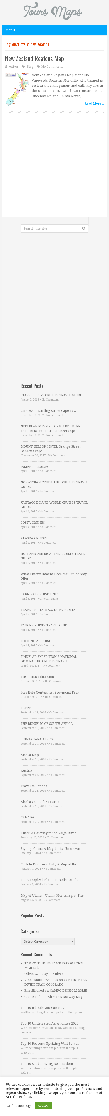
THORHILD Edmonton (37, 677)
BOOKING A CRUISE (36, 641)
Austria (26, 770)
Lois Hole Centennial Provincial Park (50, 692)
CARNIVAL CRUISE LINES (40, 594)
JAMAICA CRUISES (35, 466)
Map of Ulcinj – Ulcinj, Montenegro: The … (54, 895)
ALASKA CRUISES (34, 538)
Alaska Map (30, 755)
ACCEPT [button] (43, 1105)
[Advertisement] (54, 173)
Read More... (94, 103)
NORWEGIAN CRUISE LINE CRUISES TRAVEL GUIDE (54, 484)
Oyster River (53, 974)
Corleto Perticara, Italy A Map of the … (51, 864)
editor (14, 66)
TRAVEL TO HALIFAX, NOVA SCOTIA (48, 610)
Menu (10, 30)
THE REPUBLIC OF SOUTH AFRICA (47, 723)
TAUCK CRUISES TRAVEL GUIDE (45, 625)
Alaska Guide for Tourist (40, 802)
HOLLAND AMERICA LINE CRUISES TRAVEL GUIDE (53, 556)
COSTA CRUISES (33, 522)
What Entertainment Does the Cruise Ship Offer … (54, 576)
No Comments (52, 66)
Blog (30, 66)
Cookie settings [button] (19, 1106)
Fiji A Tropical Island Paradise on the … (52, 880)
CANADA (27, 817)
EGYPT (26, 708)
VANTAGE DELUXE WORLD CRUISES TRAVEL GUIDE (54, 505)
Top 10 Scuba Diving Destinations (47, 1064)
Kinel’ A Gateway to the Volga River (48, 833)
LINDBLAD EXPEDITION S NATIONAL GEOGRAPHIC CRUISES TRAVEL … (49, 659)
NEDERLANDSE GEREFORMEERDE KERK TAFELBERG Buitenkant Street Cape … (50, 429)
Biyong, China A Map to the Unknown (50, 848)
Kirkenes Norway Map (65, 996)
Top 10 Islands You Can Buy (42, 1008)
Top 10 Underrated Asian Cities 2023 (49, 1023)
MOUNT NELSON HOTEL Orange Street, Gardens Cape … (51, 449)
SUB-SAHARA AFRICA (37, 739)
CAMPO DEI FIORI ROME (68, 990)
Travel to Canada (34, 786)
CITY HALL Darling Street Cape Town (50, 411)
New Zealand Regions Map (34, 58)
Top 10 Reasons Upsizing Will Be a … (50, 1043)
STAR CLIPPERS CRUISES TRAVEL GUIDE (51, 395)
